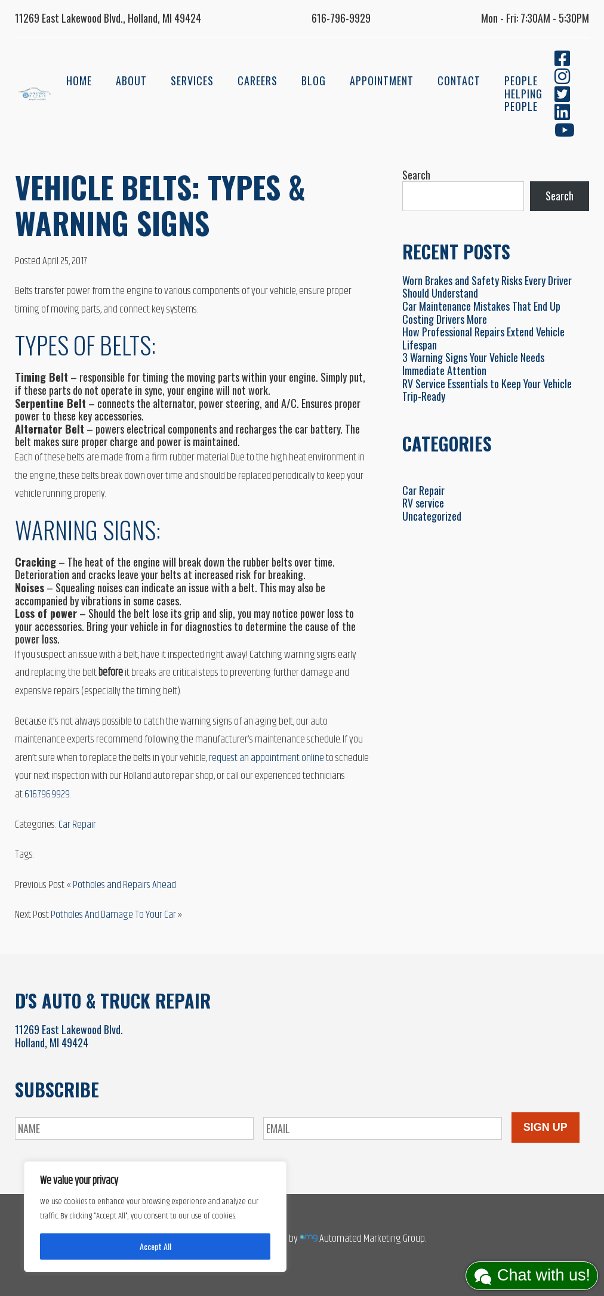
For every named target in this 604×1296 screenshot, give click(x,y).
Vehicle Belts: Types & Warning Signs (160, 205)
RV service (423, 503)
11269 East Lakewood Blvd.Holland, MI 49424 (69, 1036)
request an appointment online (266, 758)
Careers (258, 80)
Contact (458, 80)
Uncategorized (431, 516)
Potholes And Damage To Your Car (113, 915)
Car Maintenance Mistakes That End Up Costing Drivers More (481, 312)
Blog (313, 80)
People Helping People (523, 93)
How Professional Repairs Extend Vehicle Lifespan (483, 338)
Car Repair (77, 824)
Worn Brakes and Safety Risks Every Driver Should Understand (487, 287)
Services (192, 80)
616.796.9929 (47, 794)
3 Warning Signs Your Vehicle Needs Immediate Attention (473, 363)
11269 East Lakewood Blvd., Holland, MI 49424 (108, 18)
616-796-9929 (341, 18)
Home (79, 80)
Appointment (382, 80)
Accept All (155, 1246)
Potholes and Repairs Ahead (124, 885)
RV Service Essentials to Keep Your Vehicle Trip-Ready (487, 390)
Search (416, 175)
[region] (155, 1216)
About (131, 80)
